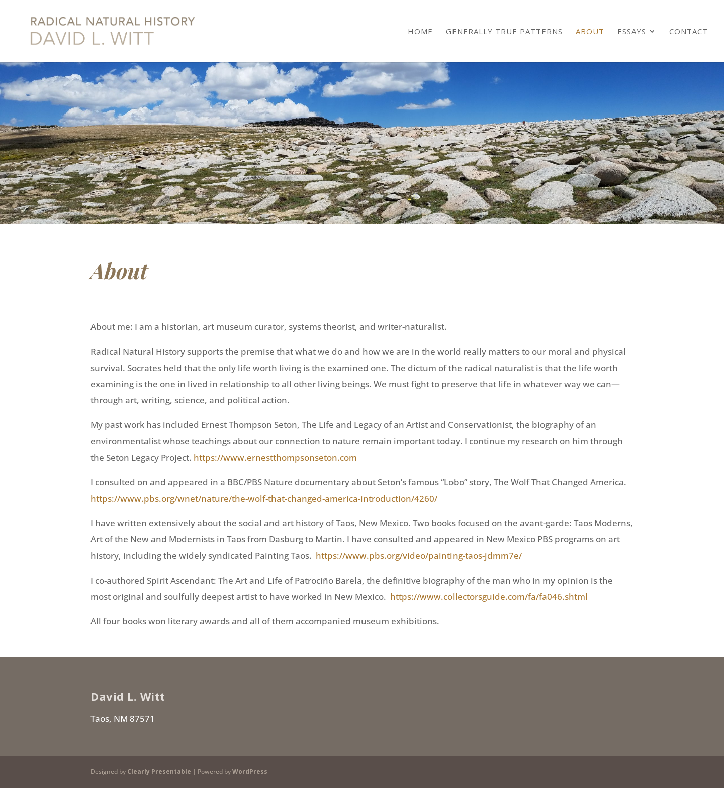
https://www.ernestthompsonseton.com (275, 457)
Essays (631, 32)
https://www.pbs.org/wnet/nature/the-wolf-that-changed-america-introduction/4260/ (263, 498)
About (590, 32)
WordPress (249, 771)
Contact (688, 32)
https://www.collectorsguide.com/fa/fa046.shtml (489, 596)
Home (420, 32)
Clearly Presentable (159, 771)
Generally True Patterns (504, 32)
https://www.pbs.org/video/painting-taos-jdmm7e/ (419, 555)
